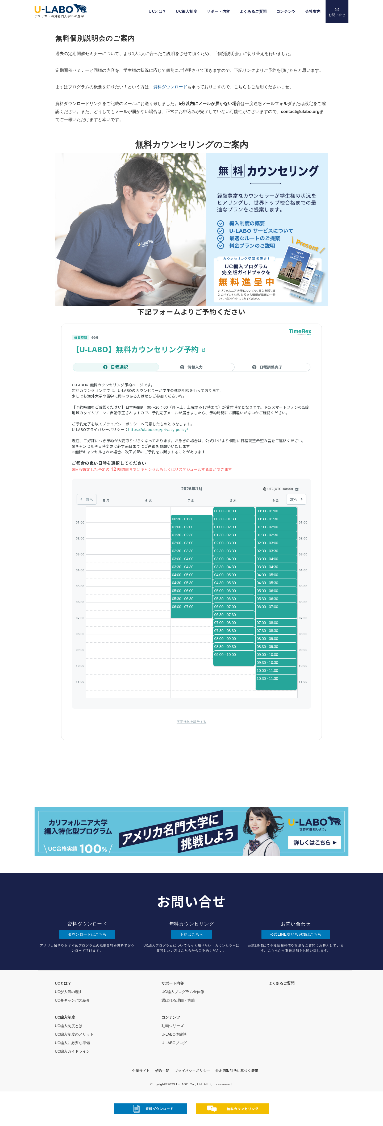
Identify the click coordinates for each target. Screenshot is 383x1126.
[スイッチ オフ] (337, 11)
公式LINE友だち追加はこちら (296, 934)
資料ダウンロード (170, 87)
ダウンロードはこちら (87, 934)
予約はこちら (191, 934)
